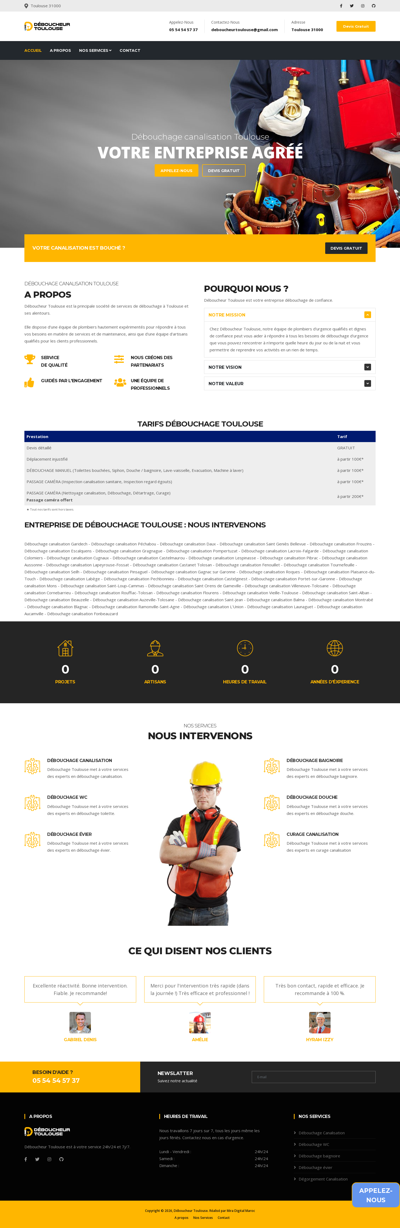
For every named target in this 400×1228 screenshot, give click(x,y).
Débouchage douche (312, 797)
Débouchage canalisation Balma (276, 599)
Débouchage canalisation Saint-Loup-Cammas (102, 585)
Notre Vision (225, 367)
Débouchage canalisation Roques (269, 571)
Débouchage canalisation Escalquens (58, 550)
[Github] (61, 1159)
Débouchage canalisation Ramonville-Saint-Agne (136, 606)
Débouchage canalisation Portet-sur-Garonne (293, 578)
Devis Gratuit (356, 26)
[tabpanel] (200, 154)
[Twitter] (37, 1159)
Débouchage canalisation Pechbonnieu (139, 578)
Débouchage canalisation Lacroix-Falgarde (280, 550)
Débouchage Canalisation (79, 760)
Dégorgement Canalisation (323, 1179)
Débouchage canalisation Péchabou (123, 543)
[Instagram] (49, 1159)
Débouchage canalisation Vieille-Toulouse (260, 592)
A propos (60, 50)
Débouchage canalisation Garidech (55, 543)
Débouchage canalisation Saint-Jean (210, 599)
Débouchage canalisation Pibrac (289, 557)
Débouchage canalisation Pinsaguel (115, 571)
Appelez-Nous (78, 170)
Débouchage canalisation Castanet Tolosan (172, 564)
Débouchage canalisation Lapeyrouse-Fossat (87, 564)
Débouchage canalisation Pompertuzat (202, 550)
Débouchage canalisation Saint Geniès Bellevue (263, 543)
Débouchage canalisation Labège (69, 578)
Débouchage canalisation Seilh (51, 571)
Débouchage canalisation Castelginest (212, 578)
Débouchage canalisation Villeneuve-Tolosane (287, 585)
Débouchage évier (69, 834)
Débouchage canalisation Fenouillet (248, 564)
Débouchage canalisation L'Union (213, 606)
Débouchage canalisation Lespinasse (222, 557)
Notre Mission (227, 315)
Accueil (33, 50)
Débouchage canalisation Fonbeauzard (82, 613)
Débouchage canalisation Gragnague (128, 550)
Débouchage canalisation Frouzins (341, 543)
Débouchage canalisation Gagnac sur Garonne (193, 571)
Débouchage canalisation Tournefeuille (319, 564)
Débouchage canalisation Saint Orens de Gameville (194, 585)
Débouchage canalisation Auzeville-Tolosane (133, 599)
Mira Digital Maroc (241, 1210)
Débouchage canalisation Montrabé (340, 599)
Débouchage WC (67, 797)
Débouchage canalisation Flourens (187, 592)
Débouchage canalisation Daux (188, 543)
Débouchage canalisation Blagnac (57, 606)
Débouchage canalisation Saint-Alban (335, 592)
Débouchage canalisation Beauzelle (56, 599)
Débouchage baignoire (315, 760)
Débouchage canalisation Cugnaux (78, 557)
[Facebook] (26, 1159)
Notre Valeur (226, 383)
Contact (130, 50)
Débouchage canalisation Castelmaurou (149, 557)
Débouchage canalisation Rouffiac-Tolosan (114, 592)
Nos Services (95, 50)
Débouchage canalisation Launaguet (280, 606)
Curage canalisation (313, 834)
